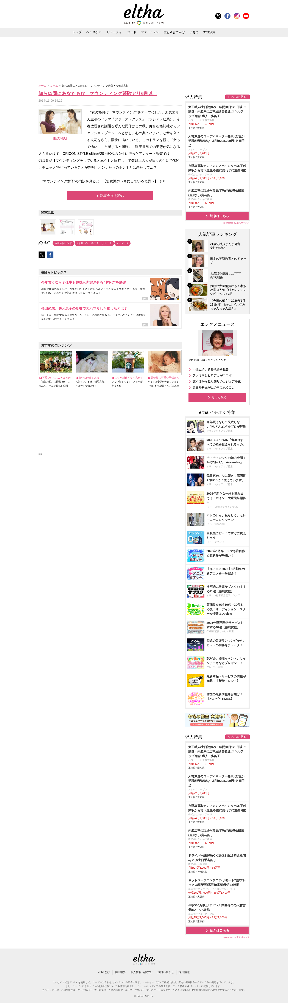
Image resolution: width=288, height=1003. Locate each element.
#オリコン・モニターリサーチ (94, 243)
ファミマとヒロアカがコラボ (212, 375)
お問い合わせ (165, 972)
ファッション (150, 32)
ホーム (43, 85)
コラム (54, 85)
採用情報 (184, 972)
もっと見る (219, 397)
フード (131, 32)
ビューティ (114, 32)
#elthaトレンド (63, 243)
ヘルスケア (93, 32)
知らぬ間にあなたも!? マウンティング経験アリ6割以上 (98, 93)
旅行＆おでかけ (174, 32)
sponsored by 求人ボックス (236, 223)
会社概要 (120, 972)
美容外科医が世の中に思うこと (214, 387)
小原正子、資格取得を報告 (211, 369)
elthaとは (104, 972)
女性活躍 (209, 32)
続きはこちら (219, 216)
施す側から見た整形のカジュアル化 (217, 381)
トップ (77, 32)
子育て (194, 32)
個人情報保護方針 (141, 972)
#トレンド (122, 243)
